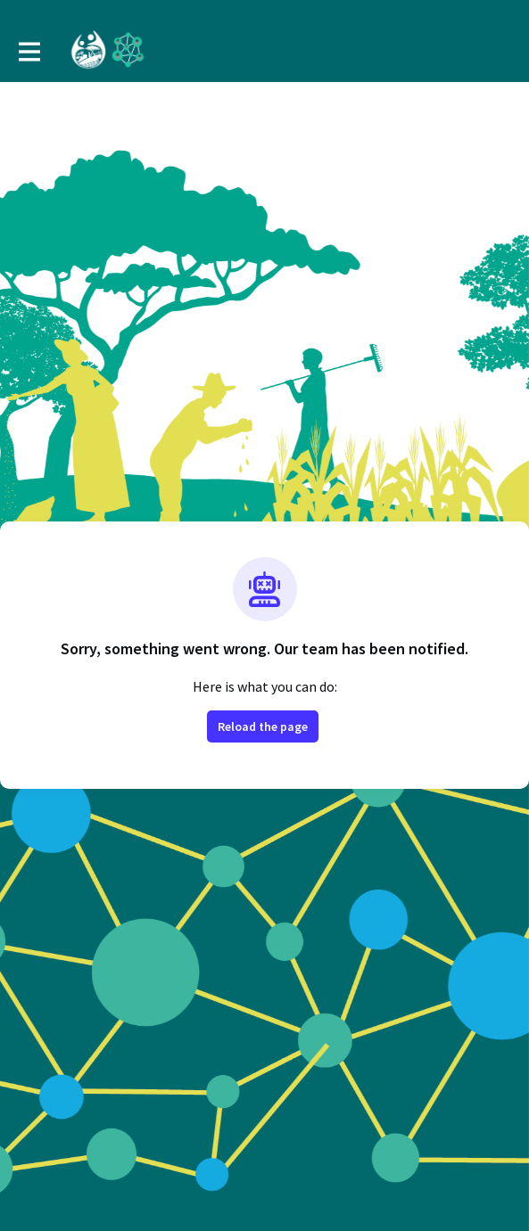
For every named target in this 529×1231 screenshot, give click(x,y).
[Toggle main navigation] (28, 51)
